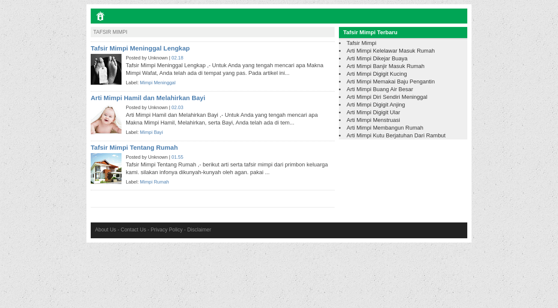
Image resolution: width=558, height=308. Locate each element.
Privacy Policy (167, 230)
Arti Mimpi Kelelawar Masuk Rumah (391, 50)
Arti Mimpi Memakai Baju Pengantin (391, 81)
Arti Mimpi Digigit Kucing (377, 74)
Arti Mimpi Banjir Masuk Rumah (385, 66)
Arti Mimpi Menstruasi (373, 120)
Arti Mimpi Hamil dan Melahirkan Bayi (148, 97)
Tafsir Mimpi (361, 43)
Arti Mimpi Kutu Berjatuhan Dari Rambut (396, 135)
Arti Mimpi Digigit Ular (373, 112)
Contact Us (133, 230)
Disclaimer (199, 230)
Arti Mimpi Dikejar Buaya (377, 58)
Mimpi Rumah (154, 181)
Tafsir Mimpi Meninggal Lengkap (140, 48)
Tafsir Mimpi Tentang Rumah (134, 147)
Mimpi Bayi (151, 132)
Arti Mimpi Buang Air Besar (380, 89)
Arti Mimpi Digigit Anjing (376, 104)
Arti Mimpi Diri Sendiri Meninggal (387, 97)
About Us (105, 230)
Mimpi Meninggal (157, 82)
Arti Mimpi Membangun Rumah (385, 127)
